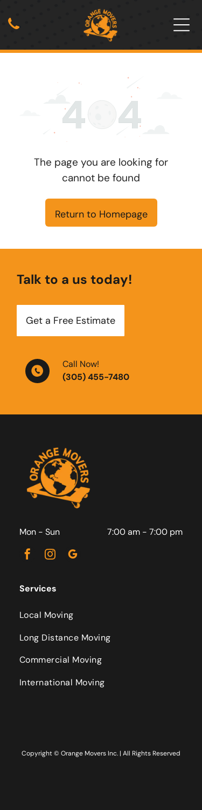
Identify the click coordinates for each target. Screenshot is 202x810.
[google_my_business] (73, 555)
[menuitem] (101, 615)
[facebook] (27, 555)
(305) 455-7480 (95, 377)
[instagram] (50, 555)
